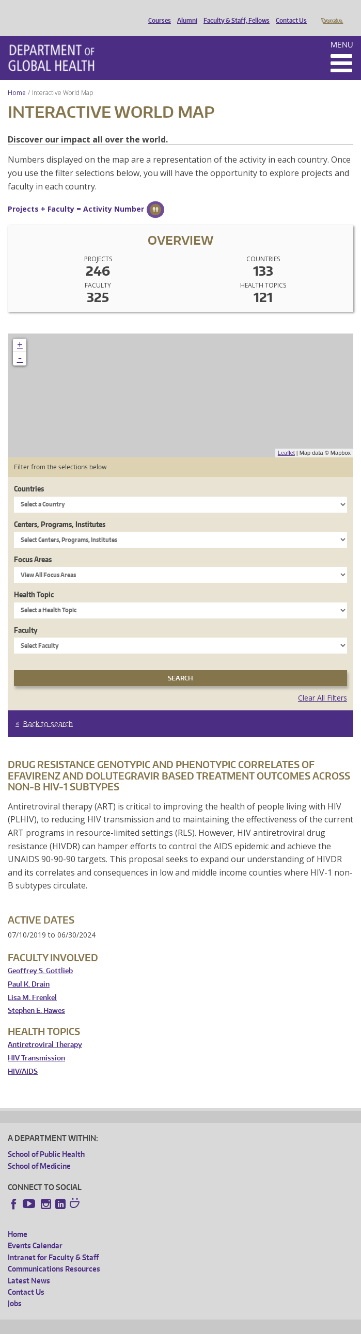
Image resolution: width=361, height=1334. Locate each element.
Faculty (26, 615)
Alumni (185, 12)
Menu (342, 30)
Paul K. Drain (29, 970)
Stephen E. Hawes (36, 996)
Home (17, 78)
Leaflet (286, 438)
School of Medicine (39, 1151)
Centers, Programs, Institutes (59, 509)
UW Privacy (144, 1324)
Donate (331, 12)
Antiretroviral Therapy (45, 1030)
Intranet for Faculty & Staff (53, 1242)
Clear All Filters (322, 683)
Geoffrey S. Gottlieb (40, 956)
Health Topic (34, 580)
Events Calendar (35, 1231)
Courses (157, 12)
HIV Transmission (36, 1043)
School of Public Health (46, 1139)
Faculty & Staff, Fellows (234, 12)
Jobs (15, 1288)
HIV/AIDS (23, 1057)
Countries (29, 474)
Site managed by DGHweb (248, 1324)
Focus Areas (33, 545)
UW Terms (186, 1324)
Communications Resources (54, 1254)
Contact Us (288, 12)
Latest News (29, 1266)
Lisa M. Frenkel (32, 983)
